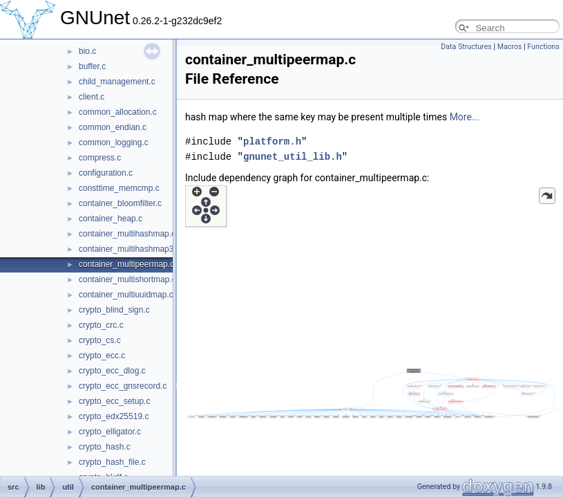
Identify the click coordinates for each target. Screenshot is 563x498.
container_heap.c (110, 218)
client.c (91, 97)
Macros (509, 46)
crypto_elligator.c (110, 431)
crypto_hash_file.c (112, 462)
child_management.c (117, 81)
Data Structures (466, 46)
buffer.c (92, 66)
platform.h (272, 141)
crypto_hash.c (105, 447)
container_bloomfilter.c (120, 203)
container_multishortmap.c (127, 279)
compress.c (100, 158)
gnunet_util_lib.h (292, 156)
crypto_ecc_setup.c (114, 401)
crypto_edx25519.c (114, 416)
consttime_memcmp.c (119, 188)
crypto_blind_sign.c (114, 310)
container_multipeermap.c (126, 264)
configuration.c (106, 173)
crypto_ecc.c (102, 355)
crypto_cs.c (100, 340)
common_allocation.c (118, 112)
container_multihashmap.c (127, 234)
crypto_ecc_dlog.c (112, 371)
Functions (543, 46)
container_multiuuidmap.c (126, 294)
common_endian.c (112, 127)
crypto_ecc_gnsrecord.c (122, 386)
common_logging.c (114, 142)
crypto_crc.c (101, 325)
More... (464, 116)
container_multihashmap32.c (131, 249)
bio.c (87, 51)
